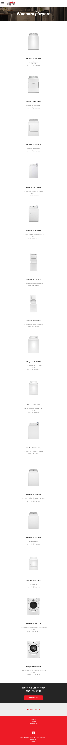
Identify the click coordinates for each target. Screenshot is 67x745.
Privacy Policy (33, 739)
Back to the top (33, 709)
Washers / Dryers (33, 14)
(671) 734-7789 (33, 691)
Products (33, 720)
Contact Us (33, 697)
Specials (33, 721)
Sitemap (33, 741)
